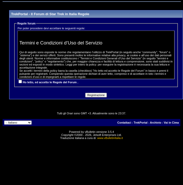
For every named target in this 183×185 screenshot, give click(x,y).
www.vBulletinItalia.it (110, 138)
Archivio (155, 122)
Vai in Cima (171, 122)
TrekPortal (140, 122)
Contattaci (124, 122)
